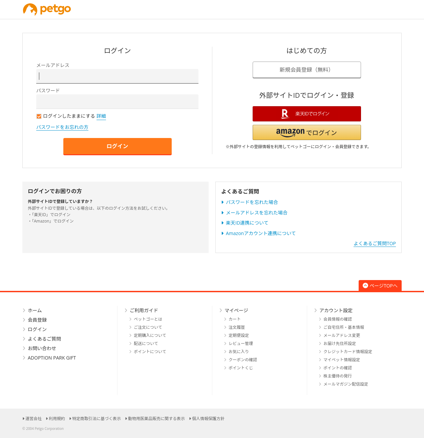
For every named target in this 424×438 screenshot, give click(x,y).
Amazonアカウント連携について (261, 233)
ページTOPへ (380, 285)
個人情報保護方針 (208, 418)
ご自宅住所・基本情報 (343, 327)
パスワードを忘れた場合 (252, 202)
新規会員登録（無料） (306, 69)
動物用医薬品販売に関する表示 (156, 418)
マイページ (236, 310)
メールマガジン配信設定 (345, 384)
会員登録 (37, 320)
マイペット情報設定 (341, 360)
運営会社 (33, 418)
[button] (307, 132)
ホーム (35, 310)
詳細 (101, 116)
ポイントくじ (241, 368)
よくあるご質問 (44, 339)
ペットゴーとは (148, 319)
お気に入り (239, 351)
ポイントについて (150, 351)
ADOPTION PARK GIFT (52, 357)
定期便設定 (239, 335)
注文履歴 (237, 327)
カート (235, 319)
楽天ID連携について (247, 223)
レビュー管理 (241, 343)
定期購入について (150, 335)
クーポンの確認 (243, 360)
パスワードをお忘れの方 (62, 127)
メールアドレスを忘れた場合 (257, 212)
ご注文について (148, 327)
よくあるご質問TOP (375, 243)
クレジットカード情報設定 (347, 351)
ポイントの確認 (337, 368)
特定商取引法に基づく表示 (96, 418)
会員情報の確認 (337, 319)
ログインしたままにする (65, 116)
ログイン (117, 146)
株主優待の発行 (337, 376)
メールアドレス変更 (341, 335)
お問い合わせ (42, 348)
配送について (146, 343)
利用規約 (57, 418)
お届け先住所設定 (339, 343)
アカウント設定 (336, 310)
